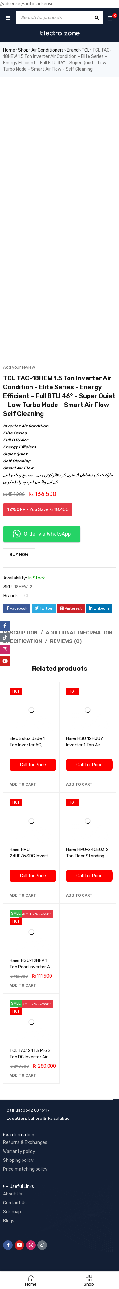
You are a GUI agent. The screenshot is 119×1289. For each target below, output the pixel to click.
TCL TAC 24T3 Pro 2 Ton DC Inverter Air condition (30, 1057)
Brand (73, 50)
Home (9, 50)
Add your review (19, 367)
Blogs (8, 1220)
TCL (85, 50)
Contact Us (15, 1203)
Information (22, 1135)
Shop (23, 50)
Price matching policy (25, 1169)
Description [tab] (20, 633)
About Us (12, 1194)
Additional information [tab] (79, 633)
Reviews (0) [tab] (66, 641)
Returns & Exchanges (25, 1142)
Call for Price (33, 764)
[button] (23, 784)
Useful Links (22, 1186)
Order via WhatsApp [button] (42, 534)
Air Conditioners (47, 50)
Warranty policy (19, 1151)
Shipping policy (18, 1160)
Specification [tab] (22, 641)
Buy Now (19, 554)
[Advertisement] (59, 140)
